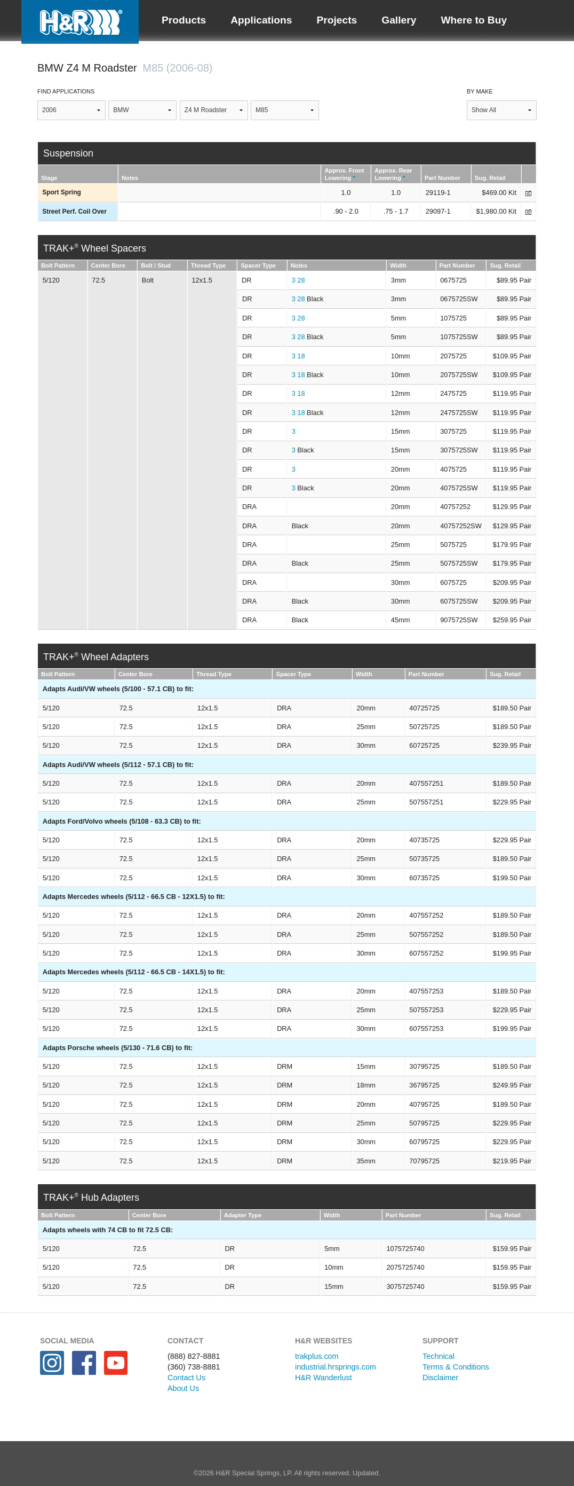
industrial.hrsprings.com (335, 1367)
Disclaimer (440, 1377)
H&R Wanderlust (323, 1377)
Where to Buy (474, 20)
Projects (336, 20)
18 (301, 356)
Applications (261, 20)
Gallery (398, 20)
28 (301, 280)
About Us (183, 1388)
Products (184, 20)
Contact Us (186, 1377)
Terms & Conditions (455, 1367)
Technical (438, 1356)
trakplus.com (317, 1356)
